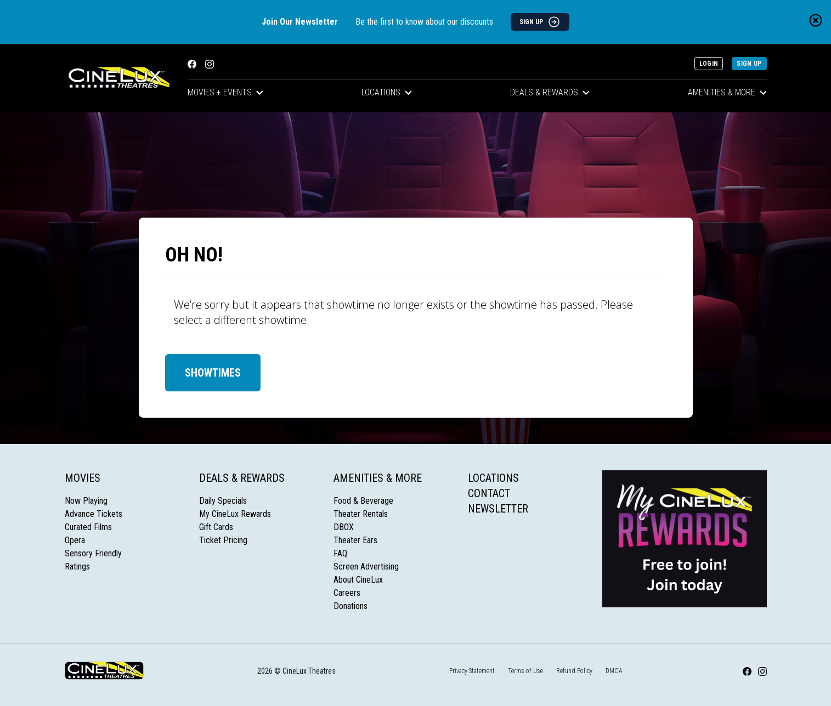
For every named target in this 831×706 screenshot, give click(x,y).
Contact (489, 493)
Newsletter (498, 508)
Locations (386, 92)
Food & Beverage (363, 501)
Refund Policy (574, 671)
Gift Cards (216, 527)
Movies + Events (225, 92)
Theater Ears (355, 540)
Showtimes (213, 372)
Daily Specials (223, 501)
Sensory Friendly (93, 553)
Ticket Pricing (223, 540)
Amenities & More (727, 92)
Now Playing (86, 501)
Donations (350, 606)
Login (709, 63)
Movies (82, 478)
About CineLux (358, 579)
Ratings (77, 566)
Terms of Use (525, 671)
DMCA (614, 671)
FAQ (340, 553)
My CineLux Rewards (235, 514)
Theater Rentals (360, 514)
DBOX (343, 527)
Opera (75, 540)
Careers (346, 593)
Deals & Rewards (550, 92)
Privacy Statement (472, 671)
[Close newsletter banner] (815, 20)
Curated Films (88, 527)
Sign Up (749, 63)
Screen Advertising (366, 566)
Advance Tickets (93, 514)
